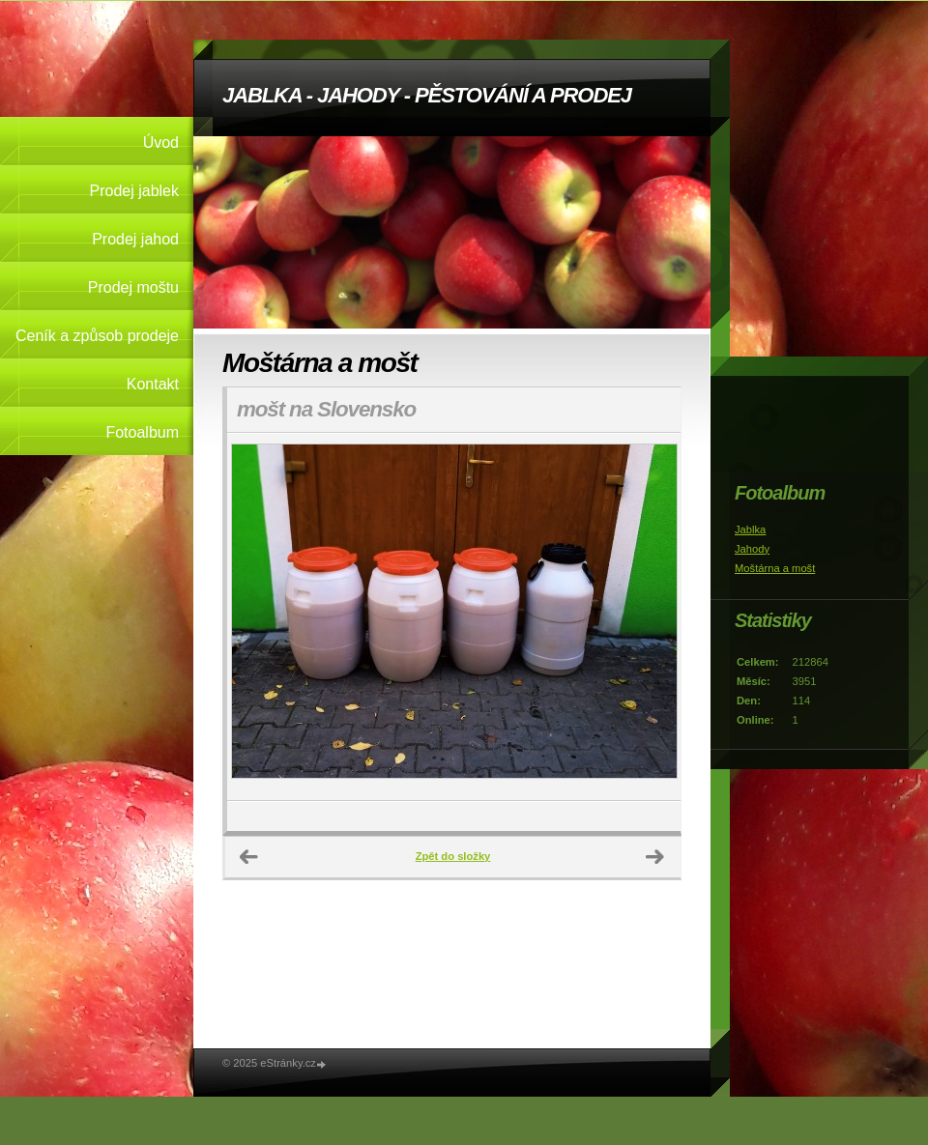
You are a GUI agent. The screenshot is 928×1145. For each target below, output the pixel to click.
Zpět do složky (453, 856)
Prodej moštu (133, 287)
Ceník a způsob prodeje (97, 336)
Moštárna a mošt (775, 568)
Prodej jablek (135, 191)
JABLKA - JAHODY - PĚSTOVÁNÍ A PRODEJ (426, 95)
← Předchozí (249, 857)
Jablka (750, 529)
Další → (655, 857)
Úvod (161, 142)
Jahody (752, 549)
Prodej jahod (135, 239)
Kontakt (153, 384)
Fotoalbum (142, 432)
